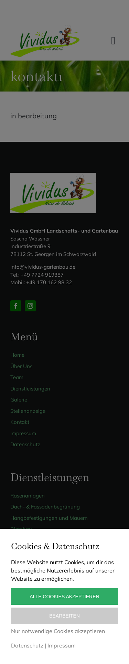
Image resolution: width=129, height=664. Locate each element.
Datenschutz (27, 645)
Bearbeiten (64, 616)
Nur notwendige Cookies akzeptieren (58, 631)
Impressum (61, 645)
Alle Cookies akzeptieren (64, 596)
